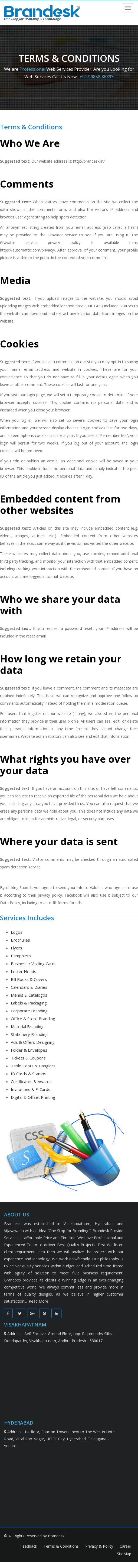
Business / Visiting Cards (34, 963)
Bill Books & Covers (29, 979)
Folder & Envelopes (29, 1050)
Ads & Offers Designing (33, 1042)
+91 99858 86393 (97, 77)
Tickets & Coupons (28, 1058)
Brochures (20, 940)
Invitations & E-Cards (30, 1089)
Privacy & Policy (99, 1546)
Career (125, 1546)
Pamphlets (21, 955)
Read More (38, 1301)
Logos (16, 932)
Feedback (29, 1546)
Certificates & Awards (31, 1081)
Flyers (16, 948)
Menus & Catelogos (29, 995)
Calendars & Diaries (29, 987)
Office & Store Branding (33, 1018)
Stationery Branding (29, 1034)
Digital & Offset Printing (33, 1097)
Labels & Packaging (29, 1003)
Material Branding (27, 1026)
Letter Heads (23, 971)
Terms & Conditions (62, 1546)
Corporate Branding (29, 1010)
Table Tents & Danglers (33, 1065)
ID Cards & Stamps (28, 1073)
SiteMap (124, 1553)
